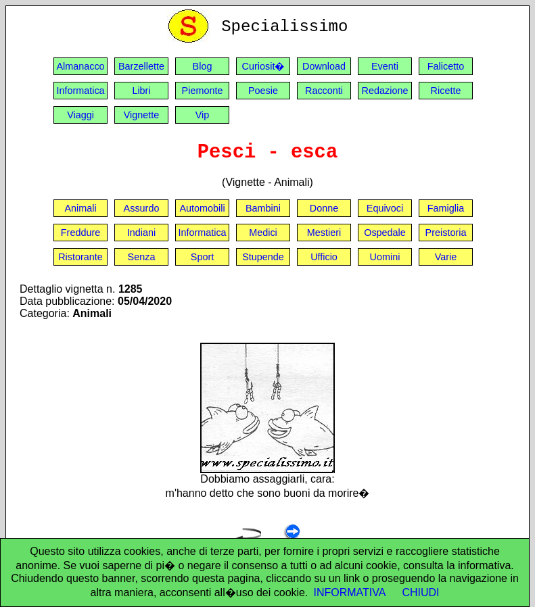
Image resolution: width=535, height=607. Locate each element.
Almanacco (80, 66)
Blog (202, 66)
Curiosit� (263, 66)
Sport (202, 256)
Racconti (324, 90)
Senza (142, 256)
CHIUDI (420, 592)
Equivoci (385, 208)
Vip (202, 115)
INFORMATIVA (349, 592)
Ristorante (80, 256)
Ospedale (385, 232)
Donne (324, 208)
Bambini (263, 208)
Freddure (80, 232)
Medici (263, 232)
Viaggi (80, 115)
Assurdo (142, 208)
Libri (141, 90)
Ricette (446, 90)
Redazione (385, 90)
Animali (80, 208)
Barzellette (141, 66)
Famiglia (445, 208)
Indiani (141, 232)
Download (324, 66)
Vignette (142, 115)
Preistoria (446, 232)
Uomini (385, 256)
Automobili (202, 208)
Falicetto (445, 66)
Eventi (384, 66)
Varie (446, 256)
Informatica (80, 90)
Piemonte (202, 90)
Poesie (263, 90)
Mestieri (324, 232)
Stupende (263, 256)
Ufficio (324, 256)
